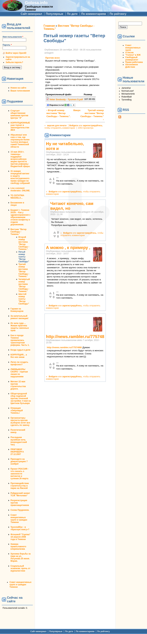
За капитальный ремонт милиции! (19, 317)
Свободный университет (131, 58)
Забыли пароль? (14, 62)
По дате (72, 13)
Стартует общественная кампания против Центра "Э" (19, 114)
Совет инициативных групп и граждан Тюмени (19, 518)
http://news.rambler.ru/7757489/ (64, 347)
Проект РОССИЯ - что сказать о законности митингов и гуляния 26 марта (19, 474)
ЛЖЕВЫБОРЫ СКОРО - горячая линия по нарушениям (19, 373)
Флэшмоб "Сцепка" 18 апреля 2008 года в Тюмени (20, 537)
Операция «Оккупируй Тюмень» (17, 410)
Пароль (7, 45)
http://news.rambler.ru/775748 (75, 336)
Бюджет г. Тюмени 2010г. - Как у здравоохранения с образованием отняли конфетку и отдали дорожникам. (20, 217)
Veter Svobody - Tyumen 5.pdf (66, 99)
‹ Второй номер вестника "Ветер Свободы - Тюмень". (58, 113)
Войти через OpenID (16, 53)
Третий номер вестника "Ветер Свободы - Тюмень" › (92, 115)
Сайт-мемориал (31, 13)
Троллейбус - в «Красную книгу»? (20, 528)
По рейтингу (118, 13)
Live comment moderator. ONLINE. (20, 189)
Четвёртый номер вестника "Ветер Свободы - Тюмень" (24, 285)
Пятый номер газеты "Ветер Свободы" (23, 257)
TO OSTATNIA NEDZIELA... (17, 196)
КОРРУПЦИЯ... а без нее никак (19, 356)
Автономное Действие (131, 65)
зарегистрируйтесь (92, 125)
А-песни (129, 52)
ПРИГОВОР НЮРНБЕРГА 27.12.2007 (17, 451)
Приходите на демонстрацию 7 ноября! (19, 461)
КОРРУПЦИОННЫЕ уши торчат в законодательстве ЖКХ (20, 126)
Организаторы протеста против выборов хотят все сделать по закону (20, 421)
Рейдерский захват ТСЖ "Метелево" (20, 494)
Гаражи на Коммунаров (17, 310)
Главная (49, 25)
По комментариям (93, 13)
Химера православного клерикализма (18, 546)
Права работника (134, 62)
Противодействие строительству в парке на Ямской (20, 485)
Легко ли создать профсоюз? (19, 363)
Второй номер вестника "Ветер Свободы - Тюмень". (23, 243)
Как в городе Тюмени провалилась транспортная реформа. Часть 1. (20, 340)
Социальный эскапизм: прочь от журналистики (20, 568)
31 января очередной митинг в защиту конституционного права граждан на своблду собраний (20, 177)
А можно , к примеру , (68, 247)
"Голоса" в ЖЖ (132, 55)
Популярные (54, 13)
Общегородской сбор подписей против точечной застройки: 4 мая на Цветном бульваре (21, 398)
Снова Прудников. (20, 510)
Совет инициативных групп (132, 47)
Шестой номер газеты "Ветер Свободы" (23, 299)
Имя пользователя (13, 37)
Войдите (73, 125)
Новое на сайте (18, 88)
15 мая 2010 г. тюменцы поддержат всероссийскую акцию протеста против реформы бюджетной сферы (20, 159)
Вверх (74, 110)
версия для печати (57, 125)
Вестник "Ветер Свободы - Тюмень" (18, 231)
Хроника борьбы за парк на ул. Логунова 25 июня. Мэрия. (21, 557)
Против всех (52, 57)
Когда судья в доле (20, 350)
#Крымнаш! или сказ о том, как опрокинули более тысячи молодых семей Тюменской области (20, 141)
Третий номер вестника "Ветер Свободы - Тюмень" (23, 270)
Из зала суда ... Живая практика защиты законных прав (20, 327)
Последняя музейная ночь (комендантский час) (19, 441)
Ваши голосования (20, 91)
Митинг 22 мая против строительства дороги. (18, 385)
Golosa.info (36, 2)
